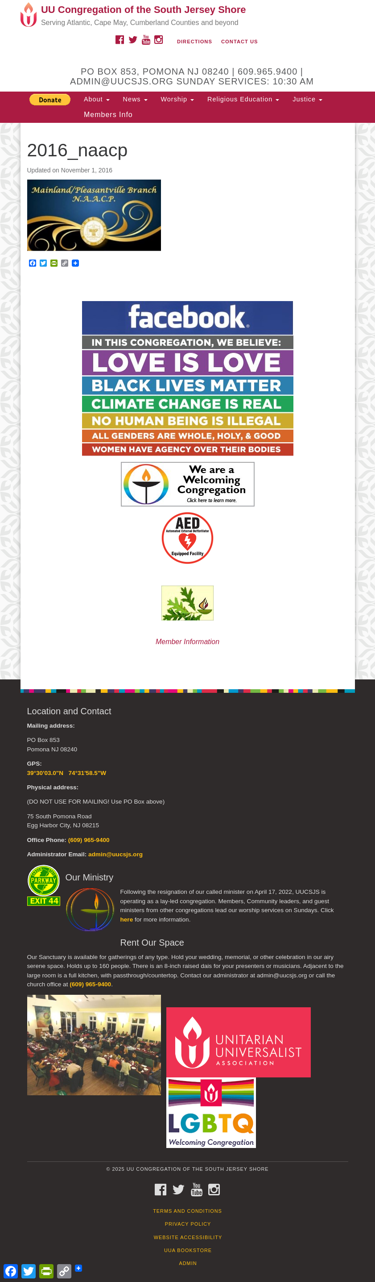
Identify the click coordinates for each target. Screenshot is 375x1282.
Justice (307, 99)
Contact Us (239, 41)
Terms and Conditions (187, 1211)
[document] (187, 401)
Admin (188, 1263)
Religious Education (243, 99)
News (135, 99)
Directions (194, 41)
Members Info (108, 114)
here (126, 919)
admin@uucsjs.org (115, 854)
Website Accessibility (188, 1237)
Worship (177, 99)
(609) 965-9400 (89, 840)
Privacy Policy (188, 1224)
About (97, 99)
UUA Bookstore (188, 1250)
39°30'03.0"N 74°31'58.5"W (67, 773)
